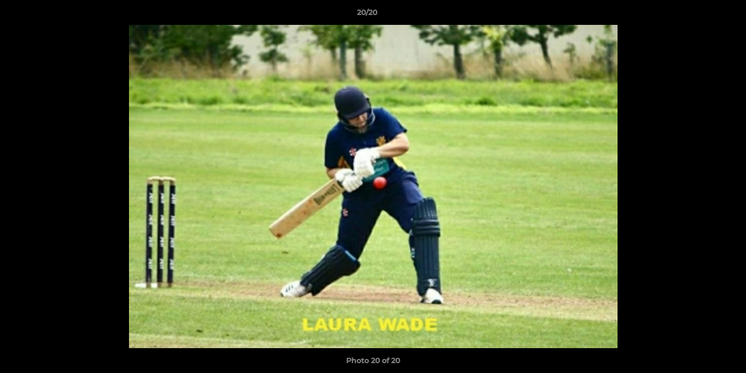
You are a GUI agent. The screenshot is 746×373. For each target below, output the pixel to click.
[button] (702, 15)
